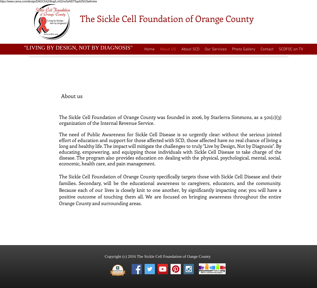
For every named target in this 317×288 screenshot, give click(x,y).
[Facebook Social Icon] (137, 269)
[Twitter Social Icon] (150, 269)
